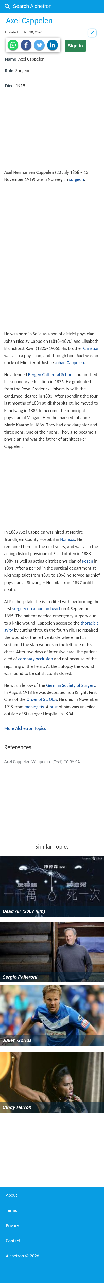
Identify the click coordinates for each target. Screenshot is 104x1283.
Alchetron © (22, 1256)
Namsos (67, 539)
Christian (91, 348)
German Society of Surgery (70, 685)
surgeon (76, 179)
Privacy (12, 1225)
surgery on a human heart (36, 608)
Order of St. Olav (41, 699)
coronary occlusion (35, 659)
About (11, 1195)
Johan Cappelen (69, 363)
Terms (11, 1210)
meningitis (34, 707)
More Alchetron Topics (25, 728)
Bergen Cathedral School (51, 374)
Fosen (87, 561)
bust (54, 707)
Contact (13, 1241)
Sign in (75, 45)
